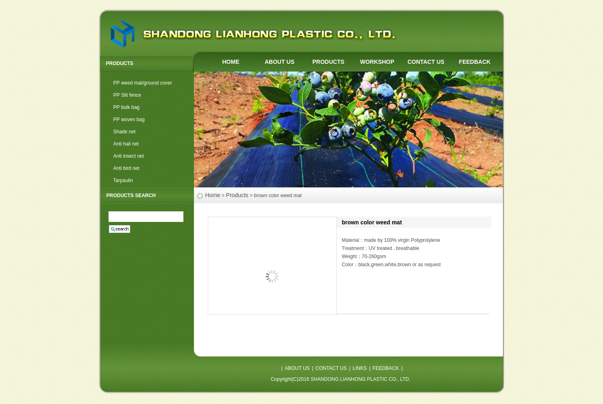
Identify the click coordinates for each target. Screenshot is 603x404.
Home (212, 195)
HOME (230, 62)
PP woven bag (129, 119)
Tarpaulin (123, 180)
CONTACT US (425, 62)
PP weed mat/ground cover (142, 83)
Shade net (124, 132)
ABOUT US (279, 62)
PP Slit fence (127, 95)
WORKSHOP (377, 62)
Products (237, 195)
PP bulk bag (126, 107)
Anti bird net (126, 168)
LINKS (360, 368)
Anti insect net (128, 156)
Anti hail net (126, 144)
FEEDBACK (475, 62)
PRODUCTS (328, 62)
